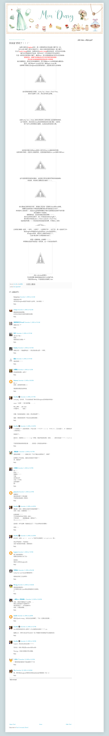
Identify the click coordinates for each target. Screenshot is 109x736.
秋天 (15, 333)
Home (40, 724)
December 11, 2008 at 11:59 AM (24, 359)
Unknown (16, 380)
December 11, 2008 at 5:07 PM (26, 452)
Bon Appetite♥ (17, 287)
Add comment (13, 680)
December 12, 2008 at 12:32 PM (34, 599)
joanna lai (16, 492)
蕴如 (15, 359)
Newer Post (12, 724)
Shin (15, 670)
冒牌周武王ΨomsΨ (19, 322)
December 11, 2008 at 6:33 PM (28, 536)
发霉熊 (16, 370)
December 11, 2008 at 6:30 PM (28, 506)
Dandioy (16, 348)
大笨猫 (16, 468)
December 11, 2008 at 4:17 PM (28, 397)
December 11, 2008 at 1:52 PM (25, 370)
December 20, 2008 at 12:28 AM (24, 670)
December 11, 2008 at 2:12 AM (27, 297)
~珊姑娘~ (16, 452)
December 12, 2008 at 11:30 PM (28, 641)
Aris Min (16, 397)
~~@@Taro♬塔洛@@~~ (20, 599)
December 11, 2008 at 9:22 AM (25, 310)
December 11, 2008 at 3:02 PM (26, 380)
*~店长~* (16, 659)
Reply (15, 304)
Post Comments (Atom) (22, 727)
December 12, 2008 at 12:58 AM (26, 585)
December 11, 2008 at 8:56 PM (26, 570)
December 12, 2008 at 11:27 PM (28, 627)
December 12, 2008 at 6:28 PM (25, 616)
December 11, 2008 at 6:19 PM (26, 492)
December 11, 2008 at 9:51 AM (32, 322)
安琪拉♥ (16, 570)
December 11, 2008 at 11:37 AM (24, 333)
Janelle (15, 616)
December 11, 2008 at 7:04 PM (25, 552)
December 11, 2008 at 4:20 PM (28, 426)
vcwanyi (15, 310)
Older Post (68, 724)
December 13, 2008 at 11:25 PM (27, 659)
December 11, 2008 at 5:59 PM (25, 468)
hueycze (16, 552)
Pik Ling (15, 585)
